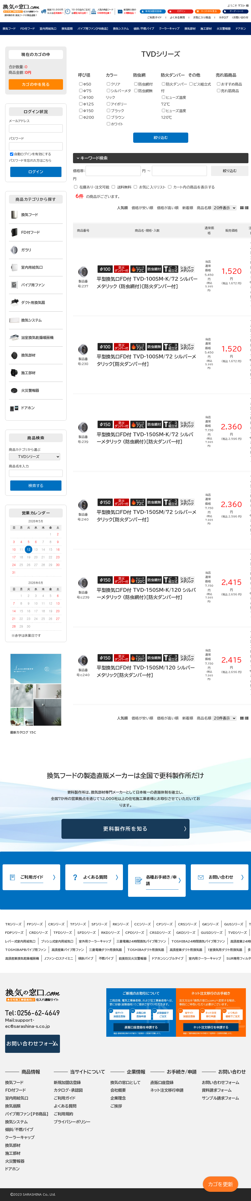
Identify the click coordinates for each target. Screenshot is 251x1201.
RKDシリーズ (110, 932)
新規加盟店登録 (151, 11)
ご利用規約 (63, 1114)
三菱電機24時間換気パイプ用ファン (141, 941)
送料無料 (124, 187)
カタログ (223, 17)
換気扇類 (67, 28)
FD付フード (27, 28)
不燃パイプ (106, 958)
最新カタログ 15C (23, 732)
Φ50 (85, 84)
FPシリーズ (35, 924)
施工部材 (206, 28)
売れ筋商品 (228, 91)
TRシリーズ (13, 924)
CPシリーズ (164, 924)
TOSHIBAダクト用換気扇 (145, 949)
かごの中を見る (206, 11)
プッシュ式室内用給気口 (57, 941)
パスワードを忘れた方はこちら (30, 160)
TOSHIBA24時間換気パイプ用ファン (198, 941)
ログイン (177, 11)
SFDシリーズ (86, 932)
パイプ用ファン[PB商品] (27, 1114)
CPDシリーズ (134, 932)
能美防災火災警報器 (133, 958)
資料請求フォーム (217, 1090)
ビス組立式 (200, 84)
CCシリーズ (142, 924)
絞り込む (161, 137)
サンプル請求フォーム (220, 1098)
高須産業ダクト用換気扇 (186, 949)
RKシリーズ (121, 924)
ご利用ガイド (154, 17)
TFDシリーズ (62, 932)
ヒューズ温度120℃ (173, 114)
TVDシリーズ (237, 932)
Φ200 (86, 117)
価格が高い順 (168, 208)
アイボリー (117, 104)
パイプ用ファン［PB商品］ (93, 28)
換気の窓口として (125, 1082)
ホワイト (115, 124)
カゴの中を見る (36, 84)
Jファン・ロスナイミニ (58, 958)
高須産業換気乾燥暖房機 (22, 958)
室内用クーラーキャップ (205, 958)
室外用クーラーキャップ (95, 941)
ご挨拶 (116, 1106)
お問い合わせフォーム (32, 1043)
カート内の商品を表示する (194, 187)
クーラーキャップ (169, 28)
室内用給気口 (48, 28)
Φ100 (86, 97)
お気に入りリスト (152, 187)
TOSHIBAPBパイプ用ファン (25, 949)
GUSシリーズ (233, 924)
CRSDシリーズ (160, 932)
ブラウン (115, 117)
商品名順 (204, 208)
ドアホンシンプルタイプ (167, 958)
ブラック (115, 111)
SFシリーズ (99, 924)
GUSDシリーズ (212, 932)
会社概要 (118, 1090)
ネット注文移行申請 (166, 1090)
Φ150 (86, 111)
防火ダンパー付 (174, 87)
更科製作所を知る (125, 828)
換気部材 (190, 28)
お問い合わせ (240, 17)
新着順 (187, 208)
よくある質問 (177, 17)
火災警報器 (224, 28)
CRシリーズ (56, 924)
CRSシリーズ (187, 924)
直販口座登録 (161, 1082)
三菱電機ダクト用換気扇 (105, 949)
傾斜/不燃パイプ (144, 28)
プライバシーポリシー (72, 1122)
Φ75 (85, 91)
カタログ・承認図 (68, 1090)
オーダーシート (234, 11)
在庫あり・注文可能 (94, 187)
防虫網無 (143, 91)
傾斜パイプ (85, 958)
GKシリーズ (210, 924)
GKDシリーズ (185, 932)
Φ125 (86, 104)
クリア (113, 84)
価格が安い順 (142, 208)
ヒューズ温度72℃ (173, 101)
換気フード (9, 28)
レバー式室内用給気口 (20, 941)
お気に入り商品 (202, 17)
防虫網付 (143, 84)
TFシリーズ (78, 924)
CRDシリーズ (38, 932)
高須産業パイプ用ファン (67, 949)
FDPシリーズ (14, 932)
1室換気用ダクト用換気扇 (225, 949)
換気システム (121, 28)
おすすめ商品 (229, 84)
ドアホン (241, 28)
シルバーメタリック (118, 94)
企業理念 (118, 1098)
